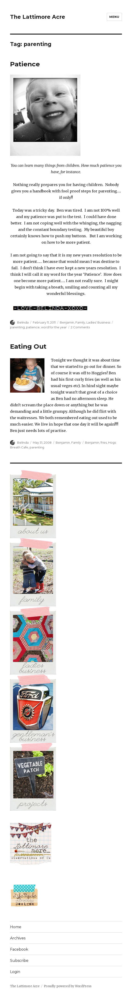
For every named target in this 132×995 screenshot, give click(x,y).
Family (80, 322)
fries (104, 442)
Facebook (19, 949)
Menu (114, 17)
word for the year (54, 327)
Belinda (23, 322)
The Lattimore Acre (37, 17)
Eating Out (28, 346)
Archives (17, 938)
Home (15, 927)
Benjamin (67, 322)
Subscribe (19, 960)
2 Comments (80, 327)
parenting (17, 327)
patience (33, 327)
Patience (25, 64)
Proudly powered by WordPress (67, 986)
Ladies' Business (98, 322)
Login (15, 972)
